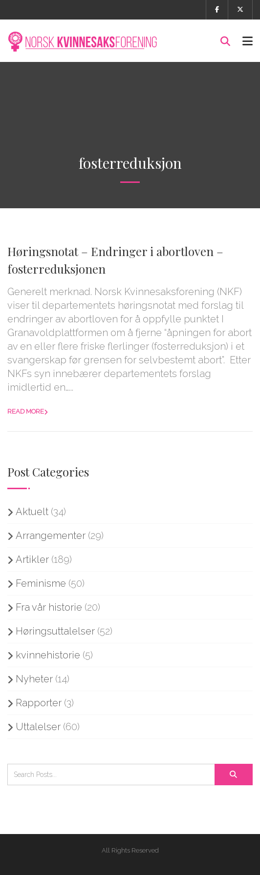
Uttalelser (38, 727)
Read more (25, 411)
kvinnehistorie (48, 655)
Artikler (32, 559)
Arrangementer (51, 535)
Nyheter (34, 679)
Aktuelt (32, 511)
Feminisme (41, 583)
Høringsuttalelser (55, 631)
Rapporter (39, 703)
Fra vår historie (49, 607)
